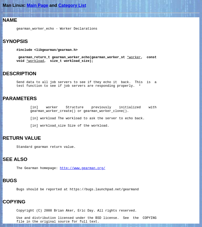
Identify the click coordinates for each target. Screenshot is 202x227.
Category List (72, 5)
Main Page (37, 5)
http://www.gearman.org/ (82, 168)
